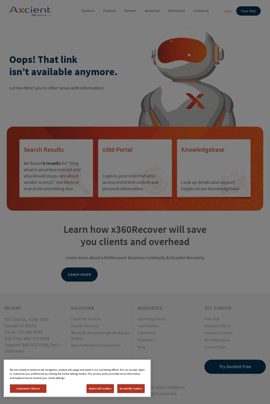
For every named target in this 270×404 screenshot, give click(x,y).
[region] (77, 378)
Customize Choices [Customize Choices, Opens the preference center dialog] (28, 388)
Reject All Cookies (100, 388)
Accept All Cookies (131, 388)
